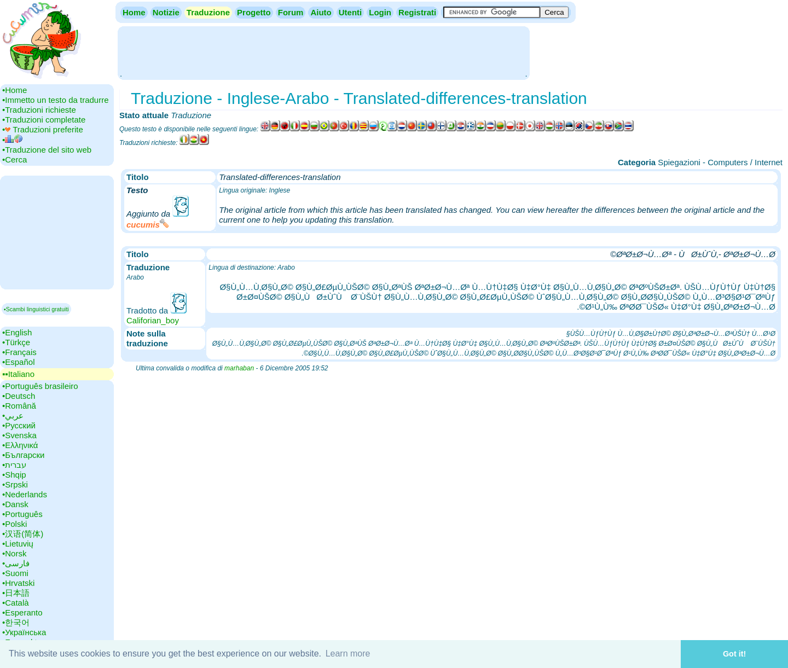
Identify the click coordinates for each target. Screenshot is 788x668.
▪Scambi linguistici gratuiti (36, 309)
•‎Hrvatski (18, 583)
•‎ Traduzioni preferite (42, 129)
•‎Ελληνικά (20, 445)
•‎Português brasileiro (40, 386)
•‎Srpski (15, 484)
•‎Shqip (14, 474)
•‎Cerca (14, 159)
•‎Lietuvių (17, 543)
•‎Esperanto (22, 612)
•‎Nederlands (24, 494)
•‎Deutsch (18, 395)
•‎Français (19, 352)
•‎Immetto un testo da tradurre (55, 99)
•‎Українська (24, 632)
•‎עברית (14, 464)
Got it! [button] (734, 653)
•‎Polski (14, 523)
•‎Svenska (19, 435)
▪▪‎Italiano (18, 374)
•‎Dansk (15, 504)
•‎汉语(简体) (22, 533)
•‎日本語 (16, 592)
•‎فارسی (16, 563)
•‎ (12, 139)
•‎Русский (19, 425)
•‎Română (19, 405)
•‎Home (14, 90)
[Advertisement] (323, 52)
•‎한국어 (16, 622)
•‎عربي (13, 415)
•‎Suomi (15, 573)
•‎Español (18, 362)
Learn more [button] (348, 653)
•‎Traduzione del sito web (46, 149)
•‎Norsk (14, 553)
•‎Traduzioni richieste (39, 109)
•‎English (17, 332)
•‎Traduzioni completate (43, 119)
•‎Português (22, 514)
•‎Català (15, 602)
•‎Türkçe (16, 342)
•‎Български (23, 455)
